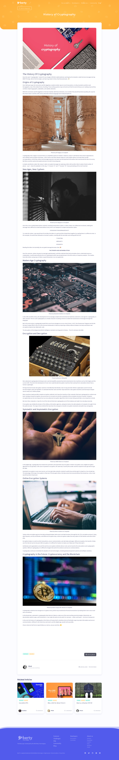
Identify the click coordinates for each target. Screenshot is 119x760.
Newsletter (89, 740)
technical (26, 654)
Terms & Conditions (55, 753)
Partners (89, 738)
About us (90, 736)
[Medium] (96, 753)
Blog (99, 3)
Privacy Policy (62, 753)
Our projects (73, 738)
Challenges (56, 738)
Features (56, 736)
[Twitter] (89, 753)
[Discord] (85, 753)
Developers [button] (76, 3)
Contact (89, 742)
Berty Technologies (41, 743)
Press (88, 743)
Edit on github (90, 654)
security (32, 654)
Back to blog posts (24, 8)
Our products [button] (66, 3)
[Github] (92, 753)
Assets (88, 747)
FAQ (54, 741)
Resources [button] (85, 3)
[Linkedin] (100, 753)
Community (93, 3)
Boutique (89, 745)
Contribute (73, 740)
